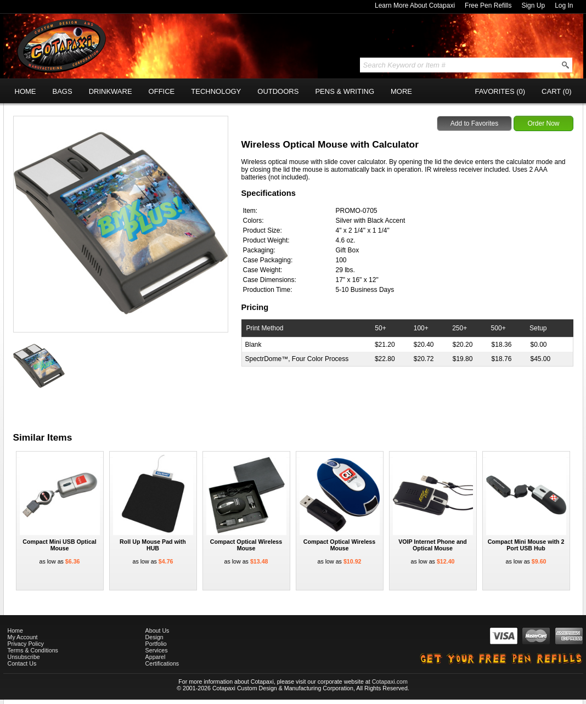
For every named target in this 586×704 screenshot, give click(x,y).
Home (15, 630)
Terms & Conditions (33, 650)
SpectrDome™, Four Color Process (297, 359)
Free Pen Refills (488, 5)
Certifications (162, 663)
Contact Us (22, 663)
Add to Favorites (474, 123)
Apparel (155, 657)
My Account (23, 637)
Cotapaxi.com (390, 681)
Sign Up (533, 5)
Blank (253, 344)
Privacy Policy (26, 643)
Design (154, 637)
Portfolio (156, 643)
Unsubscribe (24, 657)
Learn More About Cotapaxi (415, 5)
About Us (157, 630)
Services (156, 650)
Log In (564, 5)
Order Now (543, 123)
